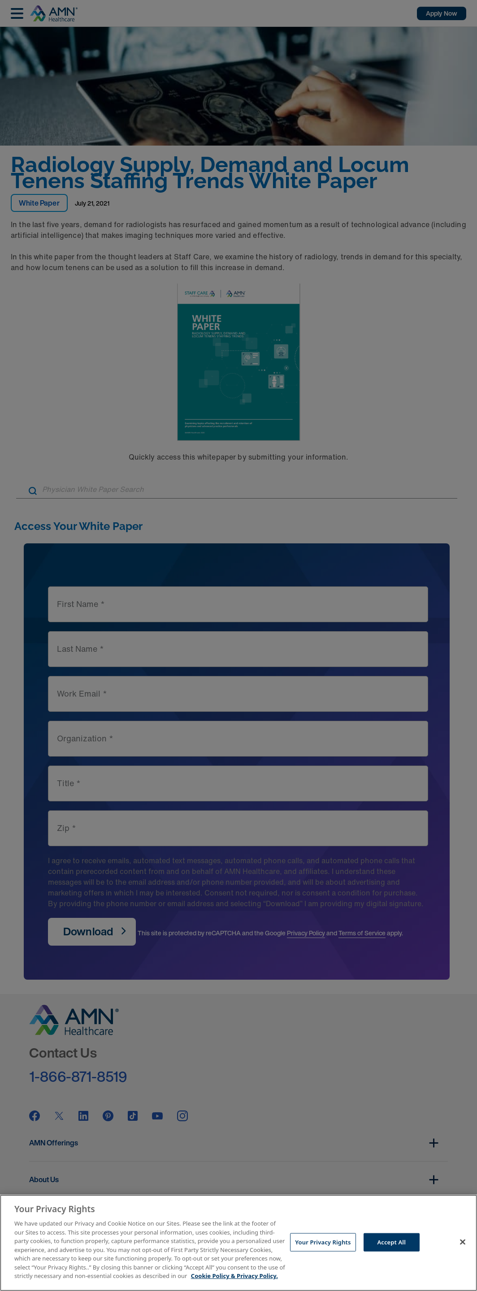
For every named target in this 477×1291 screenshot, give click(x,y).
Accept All (391, 1242)
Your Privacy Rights (323, 1242)
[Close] (463, 1242)
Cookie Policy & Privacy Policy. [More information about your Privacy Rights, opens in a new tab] (234, 1276)
